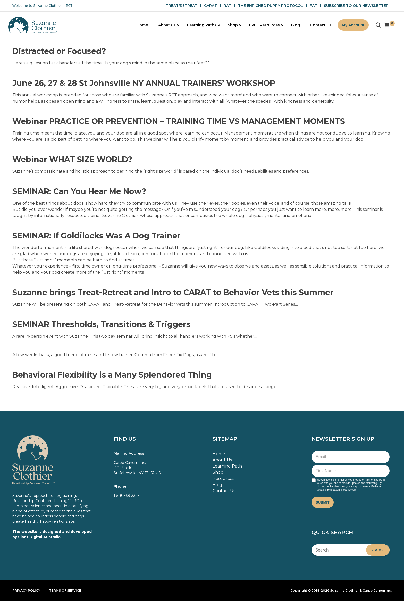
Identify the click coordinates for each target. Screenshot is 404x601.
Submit (323, 502)
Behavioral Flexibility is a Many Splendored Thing (112, 375)
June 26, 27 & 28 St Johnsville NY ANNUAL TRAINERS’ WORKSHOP (143, 83)
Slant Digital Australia (39, 537)
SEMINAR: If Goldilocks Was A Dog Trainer (96, 235)
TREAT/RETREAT (181, 5)
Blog (217, 484)
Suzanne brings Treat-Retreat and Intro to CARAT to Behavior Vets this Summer (172, 292)
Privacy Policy (26, 590)
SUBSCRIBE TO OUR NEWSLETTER (356, 5)
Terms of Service (65, 590)
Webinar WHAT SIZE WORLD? (72, 159)
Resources (223, 478)
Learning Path (227, 466)
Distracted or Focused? (59, 51)
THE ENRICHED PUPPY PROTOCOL (270, 5)
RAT (227, 5)
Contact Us (224, 490)
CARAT (210, 5)
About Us (222, 459)
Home (219, 453)
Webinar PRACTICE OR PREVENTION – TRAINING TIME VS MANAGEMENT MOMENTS (178, 121)
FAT (313, 5)
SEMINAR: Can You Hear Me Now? (79, 191)
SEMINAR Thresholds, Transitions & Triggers (101, 324)
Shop (218, 472)
